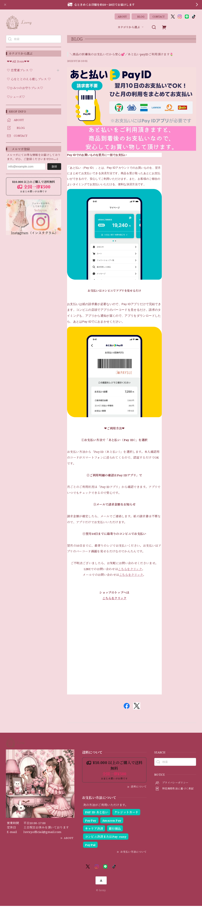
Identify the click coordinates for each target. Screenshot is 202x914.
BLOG (139, 16)
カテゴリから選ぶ (131, 27)
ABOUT (122, 16)
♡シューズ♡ (16, 97)
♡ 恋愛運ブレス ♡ (20, 70)
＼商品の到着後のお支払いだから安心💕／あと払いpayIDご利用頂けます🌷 (121, 54)
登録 (54, 166)
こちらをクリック (130, 577)
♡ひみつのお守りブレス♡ (25, 88)
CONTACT (158, 16)
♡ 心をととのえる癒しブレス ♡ (29, 79)
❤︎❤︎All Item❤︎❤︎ (18, 61)
